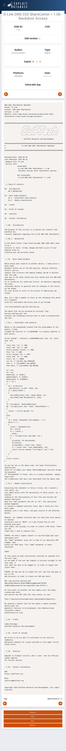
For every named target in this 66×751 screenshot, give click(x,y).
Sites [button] (32, 721)
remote (47, 53)
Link (61, 699)
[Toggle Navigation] (5, 5)
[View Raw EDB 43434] (40, 61)
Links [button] (32, 716)
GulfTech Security (18, 53)
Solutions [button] (32, 725)
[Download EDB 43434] (33, 61)
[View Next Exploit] (60, 94)
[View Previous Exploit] (6, 94)
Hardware (18, 76)
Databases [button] (32, 712)
